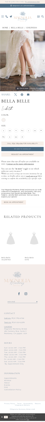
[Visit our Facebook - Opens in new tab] (19, 294)
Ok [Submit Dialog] (6, 418)
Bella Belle (17, 28)
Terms (19, 404)
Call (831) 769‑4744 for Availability (22, 144)
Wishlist (7, 381)
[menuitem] (2, 16)
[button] (2, 16)
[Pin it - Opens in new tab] (22, 95)
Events (7, 386)
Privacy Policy (9, 404)
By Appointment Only (32, 2)
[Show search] (43, 16)
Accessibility (28, 404)
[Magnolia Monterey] (23, 17)
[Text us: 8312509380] (11, 16)
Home (5, 28)
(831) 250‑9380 (14, 323)
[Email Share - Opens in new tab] (28, 94)
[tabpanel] (22, 60)
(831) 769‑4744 (14, 319)
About (7, 384)
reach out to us (31, 177)
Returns (38, 404)
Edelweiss (31, 28)
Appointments (10, 379)
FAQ (6, 388)
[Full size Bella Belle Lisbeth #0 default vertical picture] (22, 60)
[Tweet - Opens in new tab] (15, 95)
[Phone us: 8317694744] (7, 16)
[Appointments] (22, 6)
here (28, 420)
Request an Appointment (22, 155)
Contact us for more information (20, 165)
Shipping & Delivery (22, 406)
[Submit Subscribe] (36, 302)
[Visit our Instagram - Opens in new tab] (26, 294)
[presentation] (11, 239)
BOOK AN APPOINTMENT (14, 203)
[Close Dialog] (2, 418)
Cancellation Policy (12, 391)
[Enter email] (23, 302)
